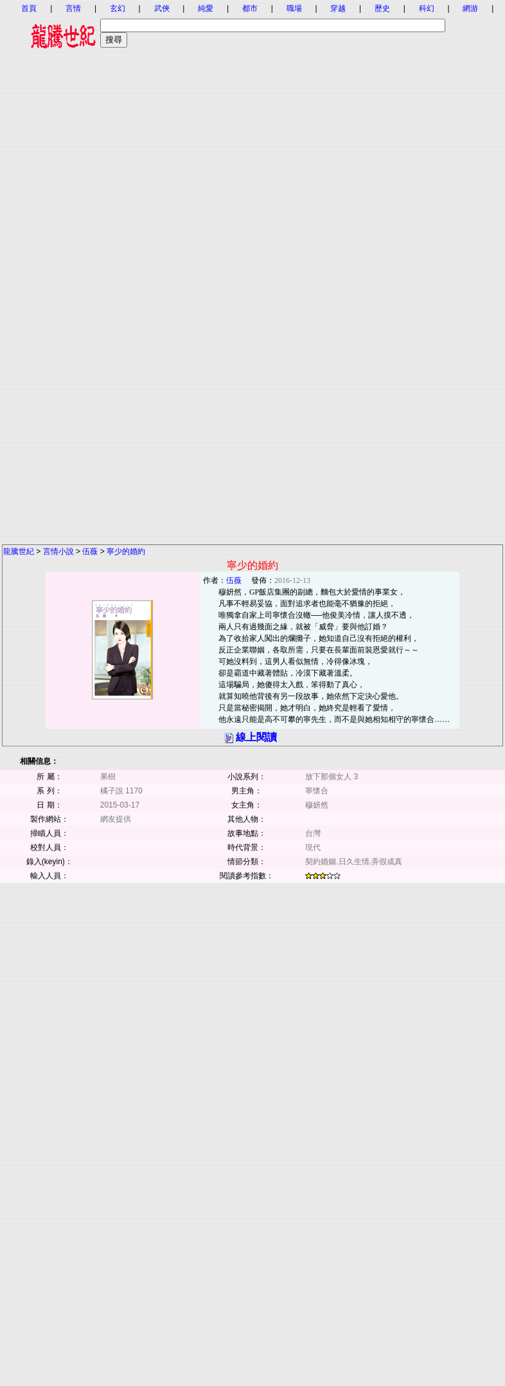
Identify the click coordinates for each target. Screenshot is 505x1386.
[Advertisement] (252, 178)
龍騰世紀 (18, 551)
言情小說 (58, 551)
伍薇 (90, 551)
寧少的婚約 (126, 551)
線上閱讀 (256, 737)
